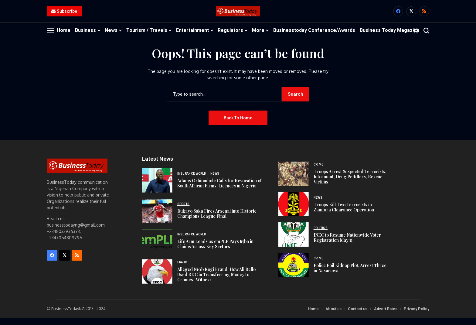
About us (333, 315)
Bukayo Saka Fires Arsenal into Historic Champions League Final (216, 220)
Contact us (357, 315)
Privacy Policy (416, 315)
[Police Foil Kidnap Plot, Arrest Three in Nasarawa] (293, 272)
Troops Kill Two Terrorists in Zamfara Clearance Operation (344, 214)
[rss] (424, 15)
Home (313, 315)
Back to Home (238, 124)
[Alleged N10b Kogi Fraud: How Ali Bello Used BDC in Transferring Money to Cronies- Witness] (157, 278)
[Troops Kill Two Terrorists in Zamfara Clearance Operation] (293, 211)
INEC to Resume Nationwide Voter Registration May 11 (347, 244)
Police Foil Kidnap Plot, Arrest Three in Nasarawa (350, 274)
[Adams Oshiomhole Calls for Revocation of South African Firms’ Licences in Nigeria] (157, 187)
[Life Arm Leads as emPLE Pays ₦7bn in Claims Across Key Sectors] (157, 248)
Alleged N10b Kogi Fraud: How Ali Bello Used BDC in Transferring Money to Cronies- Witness (216, 281)
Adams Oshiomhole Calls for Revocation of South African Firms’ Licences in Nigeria (219, 190)
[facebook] (398, 15)
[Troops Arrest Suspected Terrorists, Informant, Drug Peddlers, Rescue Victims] (293, 181)
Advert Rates (385, 315)
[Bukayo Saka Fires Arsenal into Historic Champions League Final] (157, 218)
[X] (411, 15)
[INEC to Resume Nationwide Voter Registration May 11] (293, 242)
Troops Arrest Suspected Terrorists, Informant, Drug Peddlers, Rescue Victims (350, 184)
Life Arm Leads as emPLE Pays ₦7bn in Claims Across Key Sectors (215, 251)
